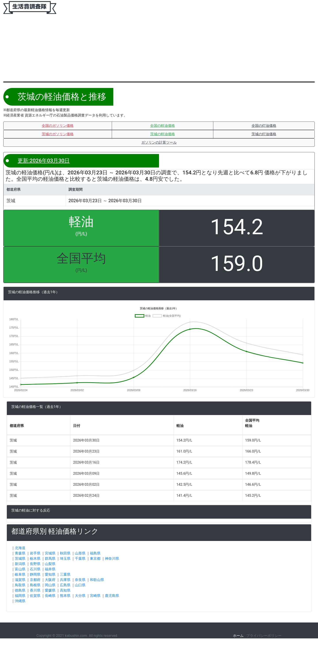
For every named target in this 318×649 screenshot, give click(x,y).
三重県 (65, 574)
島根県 (35, 585)
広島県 (65, 585)
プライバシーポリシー (264, 636)
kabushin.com (76, 636)
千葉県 (80, 558)
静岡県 (35, 574)
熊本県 (65, 596)
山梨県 (50, 564)
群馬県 (50, 558)
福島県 (95, 553)
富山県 (20, 569)
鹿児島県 (112, 596)
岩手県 (35, 553)
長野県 (35, 564)
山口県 (80, 585)
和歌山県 (97, 580)
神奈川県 (112, 558)
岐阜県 (20, 574)
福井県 (50, 569)
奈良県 (80, 580)
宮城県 (50, 553)
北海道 (20, 548)
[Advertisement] (159, 48)
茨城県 (20, 558)
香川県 (35, 590)
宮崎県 (95, 596)
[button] (57, 126)
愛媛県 (50, 590)
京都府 (35, 580)
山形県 (80, 553)
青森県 (20, 553)
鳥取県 (20, 585)
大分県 (80, 596)
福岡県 (20, 596)
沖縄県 (20, 601)
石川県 (35, 569)
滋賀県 (20, 580)
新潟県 (20, 564)
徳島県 (20, 590)
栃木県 (35, 558)
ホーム (238, 636)
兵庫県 (65, 580)
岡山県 (50, 585)
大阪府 (50, 580)
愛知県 (50, 574)
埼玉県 (65, 558)
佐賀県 (35, 596)
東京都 (95, 558)
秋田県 (65, 553)
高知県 (65, 590)
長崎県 (50, 596)
